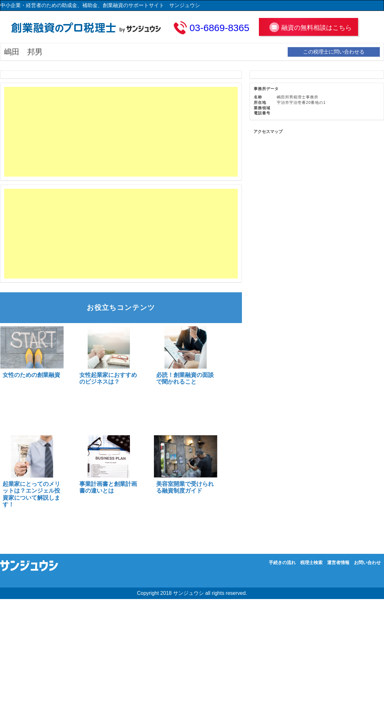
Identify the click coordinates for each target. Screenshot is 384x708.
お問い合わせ (367, 562)
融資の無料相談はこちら (316, 27)
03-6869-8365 (219, 27)
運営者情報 (338, 562)
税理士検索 (311, 562)
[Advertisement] (103, 132)
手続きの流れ (282, 562)
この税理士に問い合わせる (333, 51)
